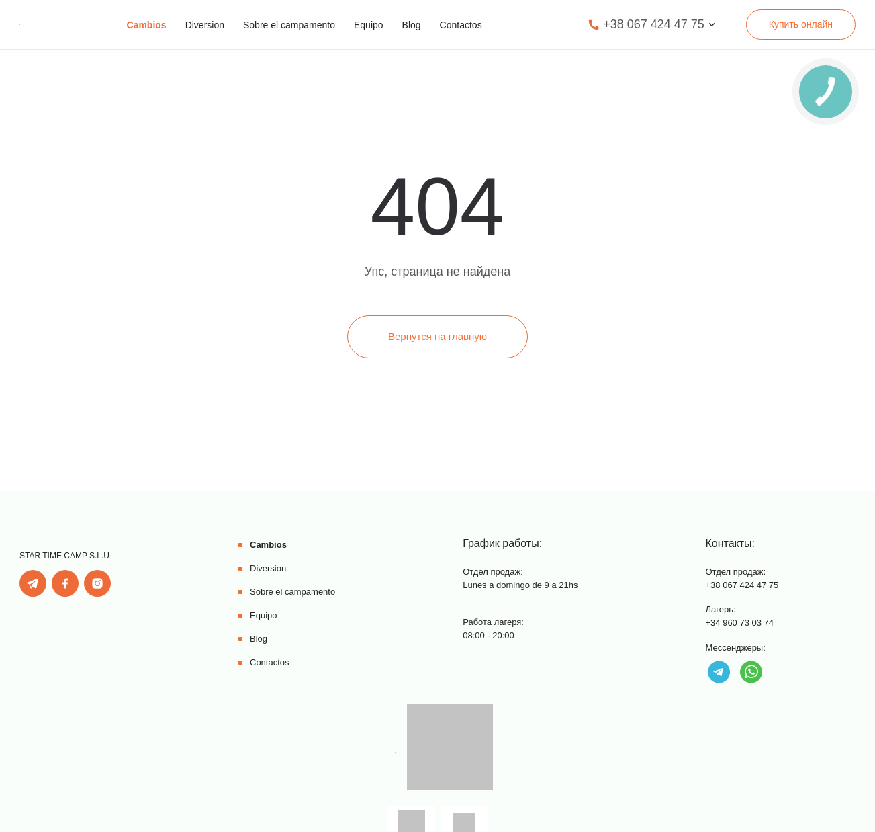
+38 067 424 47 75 (653, 24)
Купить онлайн (801, 24)
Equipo (368, 24)
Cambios (147, 24)
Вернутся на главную (437, 336)
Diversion (204, 24)
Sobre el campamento (289, 24)
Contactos (461, 24)
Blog (411, 24)
